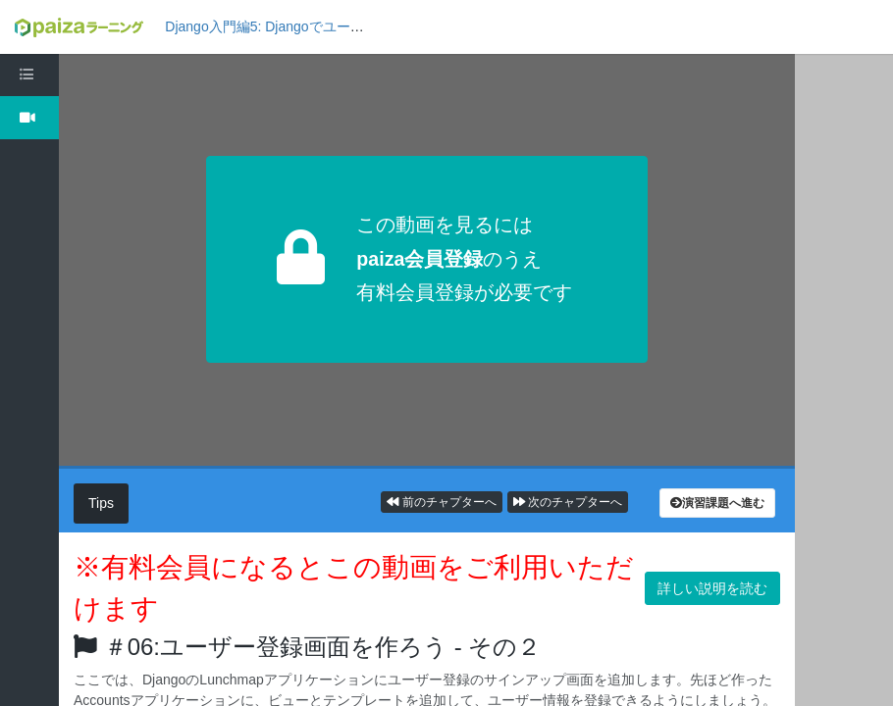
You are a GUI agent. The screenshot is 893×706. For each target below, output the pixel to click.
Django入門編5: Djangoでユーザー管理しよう (305, 26)
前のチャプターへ (441, 502)
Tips (101, 503)
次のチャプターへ (567, 502)
